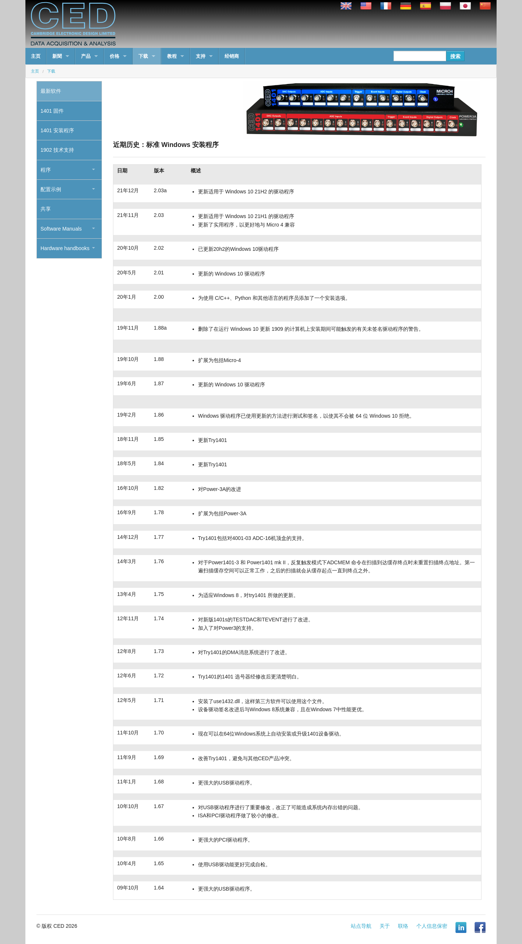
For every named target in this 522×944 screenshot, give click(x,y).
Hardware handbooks (64, 248)
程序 (45, 170)
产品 (86, 56)
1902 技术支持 (57, 150)
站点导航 (361, 926)
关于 (385, 926)
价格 (114, 56)
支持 (200, 56)
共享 (45, 209)
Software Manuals (61, 229)
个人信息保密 (431, 926)
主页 (35, 56)
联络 (403, 926)
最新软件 (50, 91)
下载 (143, 56)
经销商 (232, 56)
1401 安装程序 (57, 130)
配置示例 (50, 189)
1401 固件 (52, 111)
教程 (172, 56)
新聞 (57, 56)
